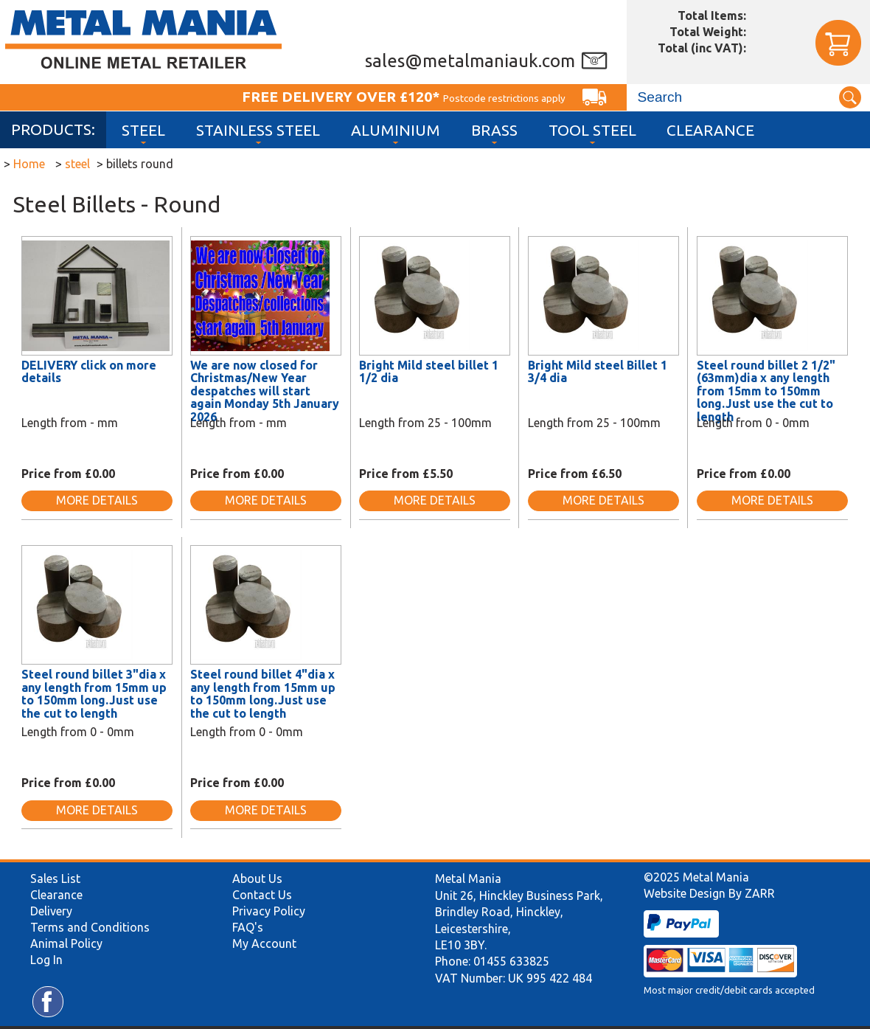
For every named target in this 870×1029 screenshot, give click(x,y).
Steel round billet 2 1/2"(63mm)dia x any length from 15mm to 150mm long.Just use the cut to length (766, 390)
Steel (143, 130)
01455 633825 (511, 961)
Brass (494, 130)
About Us (257, 878)
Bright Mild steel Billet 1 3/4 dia (597, 371)
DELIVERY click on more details (88, 371)
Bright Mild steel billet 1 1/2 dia (428, 371)
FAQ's (247, 927)
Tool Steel (592, 130)
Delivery (51, 911)
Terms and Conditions (90, 927)
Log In (46, 959)
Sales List (55, 878)
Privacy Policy (268, 911)
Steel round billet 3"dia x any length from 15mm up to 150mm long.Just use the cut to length (94, 694)
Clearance (710, 130)
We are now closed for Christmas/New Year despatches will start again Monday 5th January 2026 (264, 390)
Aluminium (395, 130)
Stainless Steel (258, 130)
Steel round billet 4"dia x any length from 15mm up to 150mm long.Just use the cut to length (262, 694)
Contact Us (262, 894)
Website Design (684, 893)
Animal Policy (66, 943)
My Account (264, 943)
